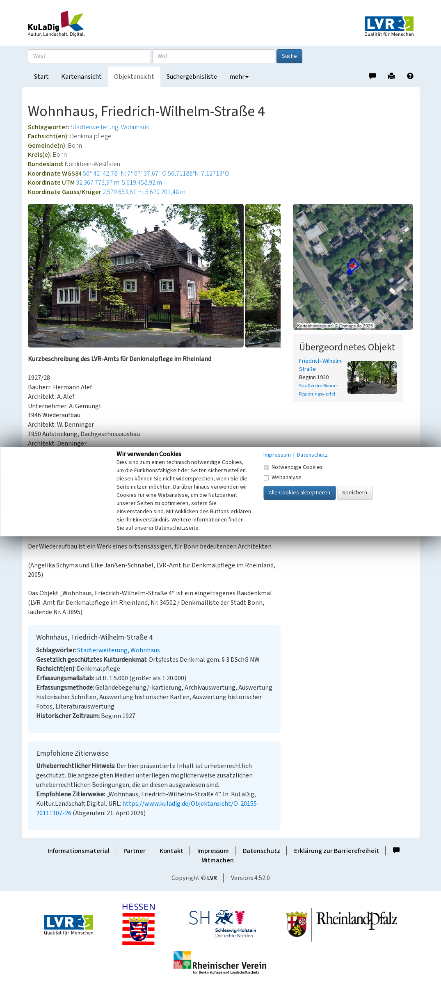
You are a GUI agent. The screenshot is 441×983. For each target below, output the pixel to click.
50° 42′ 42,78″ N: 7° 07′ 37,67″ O (125, 173)
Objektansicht (134, 76)
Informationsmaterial (79, 850)
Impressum (213, 850)
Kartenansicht (81, 76)
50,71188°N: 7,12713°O (198, 173)
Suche (289, 56)
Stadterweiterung (94, 127)
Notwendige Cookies (293, 467)
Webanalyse (282, 477)
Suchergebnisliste (192, 76)
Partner (134, 850)
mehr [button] (239, 76)
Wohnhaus (135, 127)
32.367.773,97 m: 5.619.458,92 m (119, 182)
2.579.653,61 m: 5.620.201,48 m (144, 192)
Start (41, 76)
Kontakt (171, 850)
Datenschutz (261, 850)
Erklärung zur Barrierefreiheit (336, 850)
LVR (212, 877)
